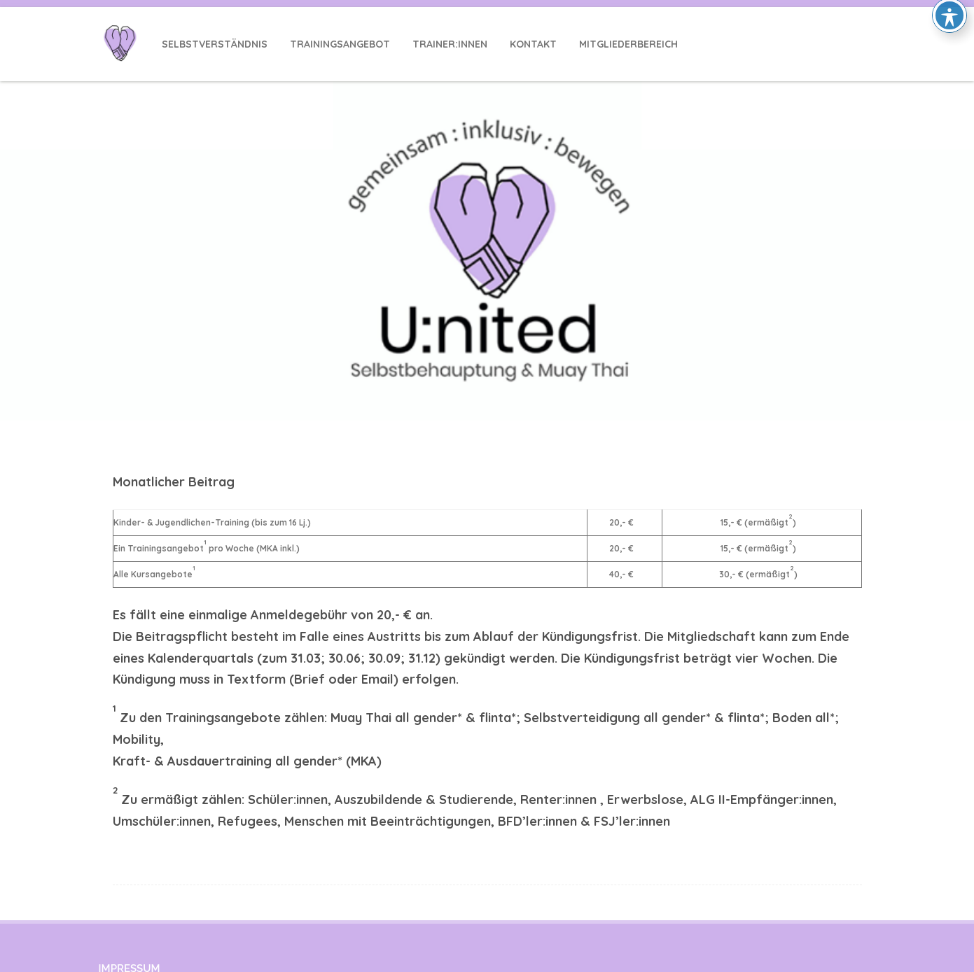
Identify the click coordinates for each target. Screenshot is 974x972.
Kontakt (533, 44)
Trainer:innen (449, 44)
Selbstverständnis (214, 44)
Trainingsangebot (340, 44)
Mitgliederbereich (628, 44)
